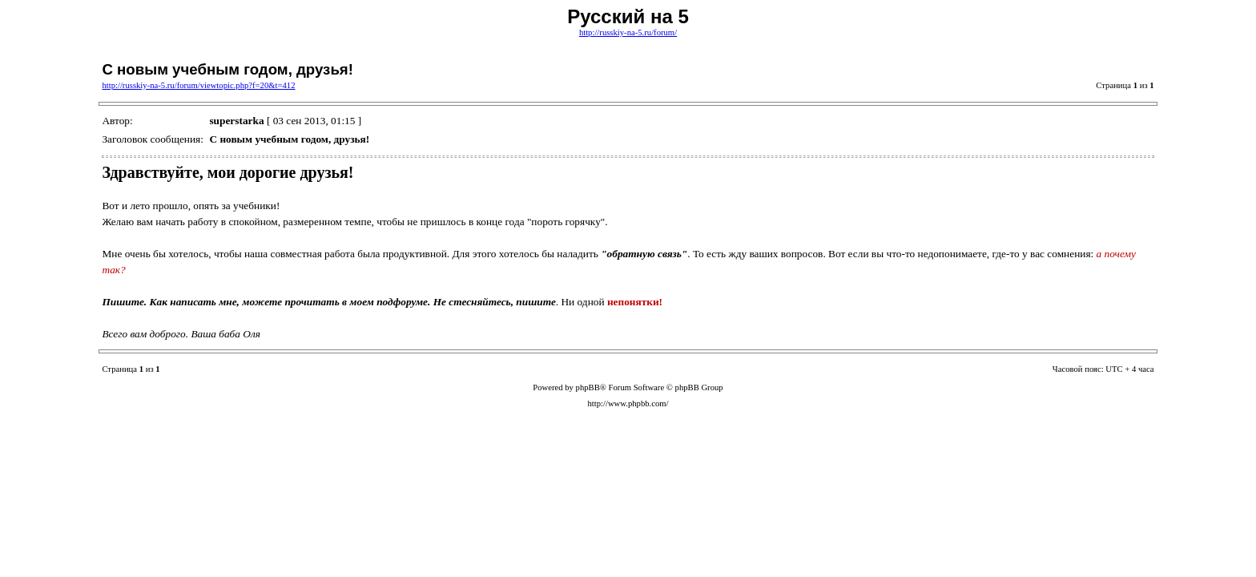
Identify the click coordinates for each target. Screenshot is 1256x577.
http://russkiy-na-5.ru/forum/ (628, 32)
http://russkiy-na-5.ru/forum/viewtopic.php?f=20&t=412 (198, 85)
